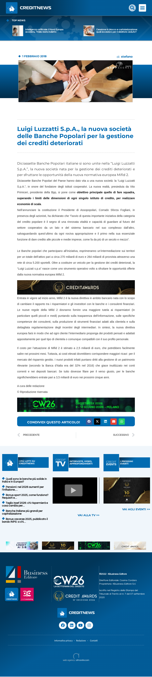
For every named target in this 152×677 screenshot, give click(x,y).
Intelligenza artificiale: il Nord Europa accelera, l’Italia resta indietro (58, 30)
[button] (132, 7)
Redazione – (83, 641)
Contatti (94, 641)
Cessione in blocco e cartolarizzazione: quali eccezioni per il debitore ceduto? (130, 30)
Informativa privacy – (65, 641)
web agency (69, 660)
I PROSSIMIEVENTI (126, 462)
